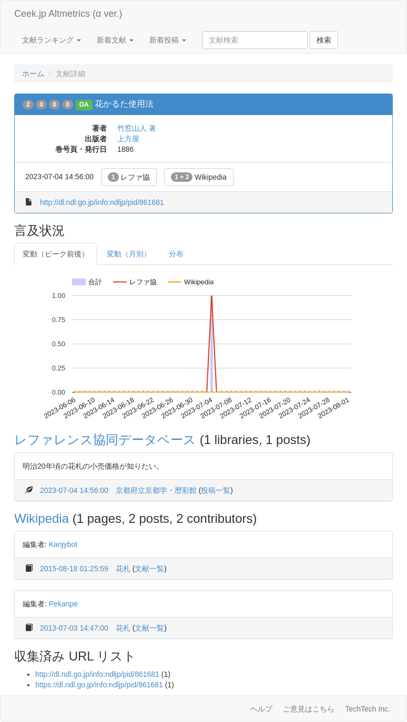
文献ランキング (51, 40)
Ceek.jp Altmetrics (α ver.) (68, 13)
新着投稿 (167, 40)
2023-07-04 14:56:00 (74, 490)
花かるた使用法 (124, 103)
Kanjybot (63, 544)
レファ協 (129, 177)
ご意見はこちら (308, 709)
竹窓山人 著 (136, 128)
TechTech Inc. (367, 709)
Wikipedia (199, 177)
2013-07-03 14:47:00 (74, 628)
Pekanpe (63, 604)
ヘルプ (261, 709)
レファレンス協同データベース (105, 439)
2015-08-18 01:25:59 (74, 568)
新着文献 (115, 40)
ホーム (33, 73)
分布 (176, 254)
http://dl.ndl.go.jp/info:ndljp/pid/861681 (102, 202)
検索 (324, 40)
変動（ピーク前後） (56, 254)
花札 (123, 568)
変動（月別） (129, 254)
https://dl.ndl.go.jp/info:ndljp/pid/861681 (99, 684)
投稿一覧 (215, 490)
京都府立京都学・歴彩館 (156, 490)
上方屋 (128, 139)
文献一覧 (149, 568)
